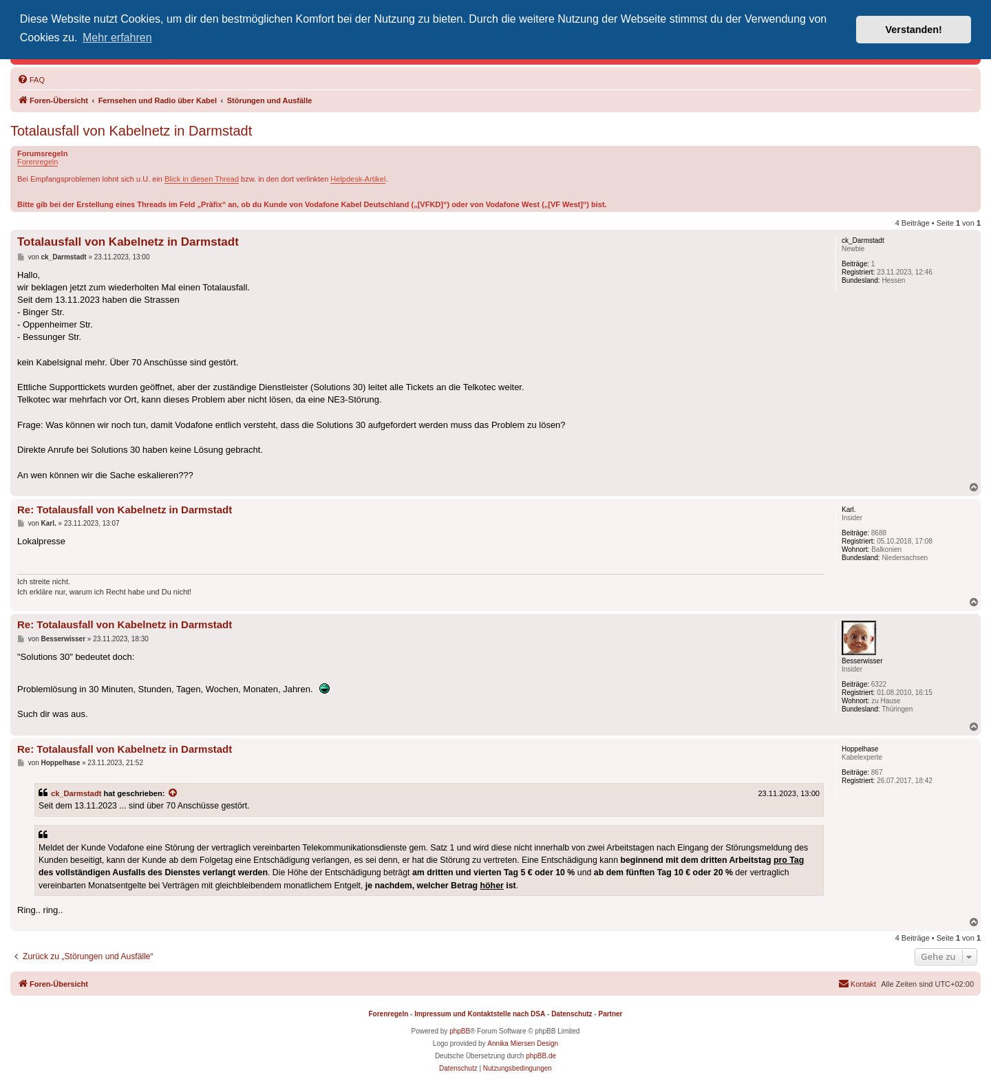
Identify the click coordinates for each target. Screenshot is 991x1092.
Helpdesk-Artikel (357, 179)
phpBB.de (541, 1056)
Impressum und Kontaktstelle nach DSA (479, 1014)
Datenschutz (571, 1014)
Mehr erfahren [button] (117, 37)
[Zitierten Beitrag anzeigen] (173, 793)
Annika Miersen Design (522, 1043)
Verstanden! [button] (914, 29)
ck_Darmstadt (76, 793)
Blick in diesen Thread (201, 179)
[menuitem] (31, 80)
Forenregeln (37, 162)
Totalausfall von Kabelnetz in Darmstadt (131, 130)
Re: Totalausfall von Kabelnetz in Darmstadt (124, 509)
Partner (610, 1014)
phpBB (459, 1031)
